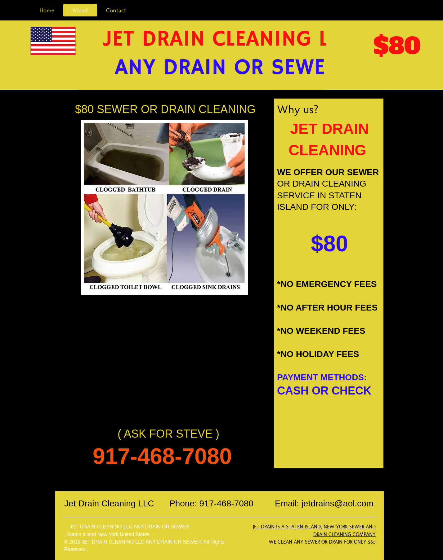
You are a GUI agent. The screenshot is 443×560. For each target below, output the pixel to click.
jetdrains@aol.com (338, 503)
